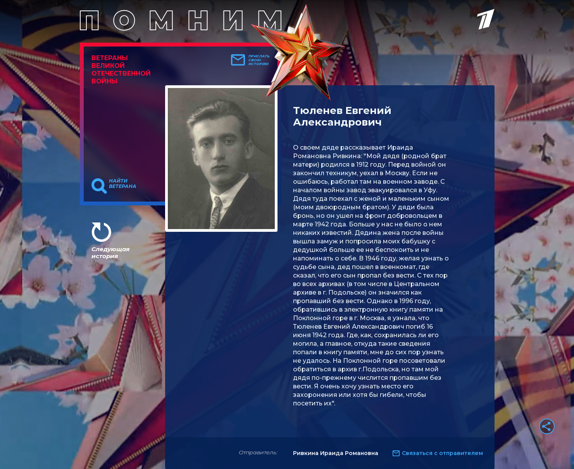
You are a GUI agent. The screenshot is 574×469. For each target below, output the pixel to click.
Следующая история (110, 252)
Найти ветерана (122, 183)
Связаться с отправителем (442, 453)
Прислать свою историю (259, 60)
